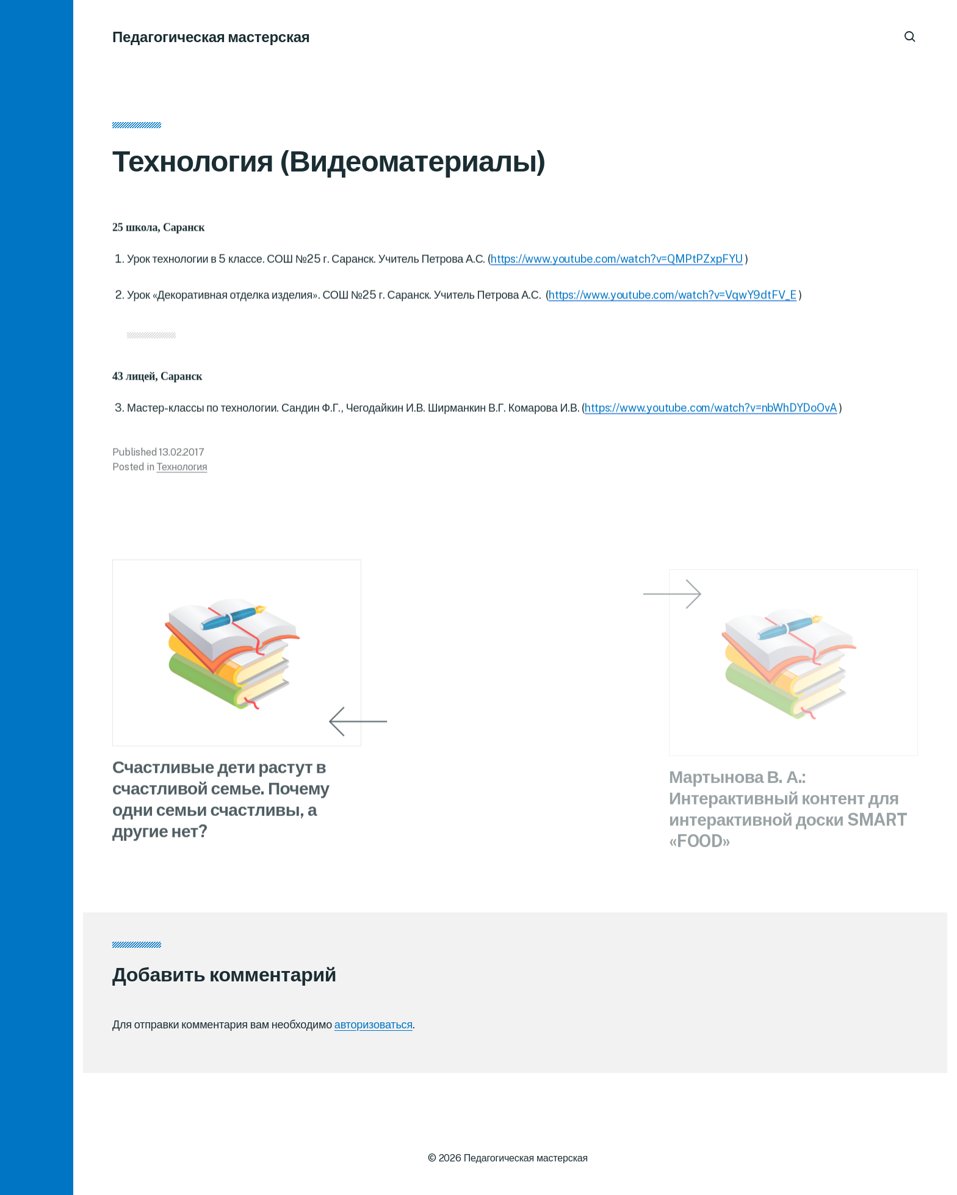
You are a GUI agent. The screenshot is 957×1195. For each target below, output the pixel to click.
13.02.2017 (181, 455)
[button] (36, 597)
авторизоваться (373, 1024)
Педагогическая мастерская (211, 36)
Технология (181, 470)
